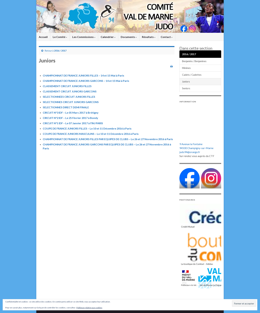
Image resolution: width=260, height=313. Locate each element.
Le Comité (60, 36)
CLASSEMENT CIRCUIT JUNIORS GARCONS (70, 91)
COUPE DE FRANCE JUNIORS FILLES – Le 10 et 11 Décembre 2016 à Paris (87, 128)
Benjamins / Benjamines (194, 61)
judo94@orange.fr (189, 152)
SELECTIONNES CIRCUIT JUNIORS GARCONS (71, 102)
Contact (167, 36)
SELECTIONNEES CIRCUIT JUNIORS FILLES (69, 96)
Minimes (186, 68)
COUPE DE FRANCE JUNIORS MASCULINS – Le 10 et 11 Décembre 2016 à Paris (91, 133)
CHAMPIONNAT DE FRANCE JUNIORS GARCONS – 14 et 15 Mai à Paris (86, 80)
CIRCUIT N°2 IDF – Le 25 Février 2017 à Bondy (70, 117)
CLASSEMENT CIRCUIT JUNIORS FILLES (67, 86)
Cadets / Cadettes (191, 74)
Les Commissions (84, 36)
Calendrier (108, 36)
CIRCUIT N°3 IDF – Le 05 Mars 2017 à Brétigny (70, 112)
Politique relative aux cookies (89, 307)
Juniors (186, 81)
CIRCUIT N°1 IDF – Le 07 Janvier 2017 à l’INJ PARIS (73, 123)
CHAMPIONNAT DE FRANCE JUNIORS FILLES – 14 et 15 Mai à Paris (83, 75)
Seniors (186, 88)
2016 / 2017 (60, 50)
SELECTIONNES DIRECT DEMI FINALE (66, 107)
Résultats (149, 36)
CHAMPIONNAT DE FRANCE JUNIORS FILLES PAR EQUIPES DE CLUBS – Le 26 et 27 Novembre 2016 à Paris (108, 139)
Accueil (43, 36)
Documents (129, 36)
